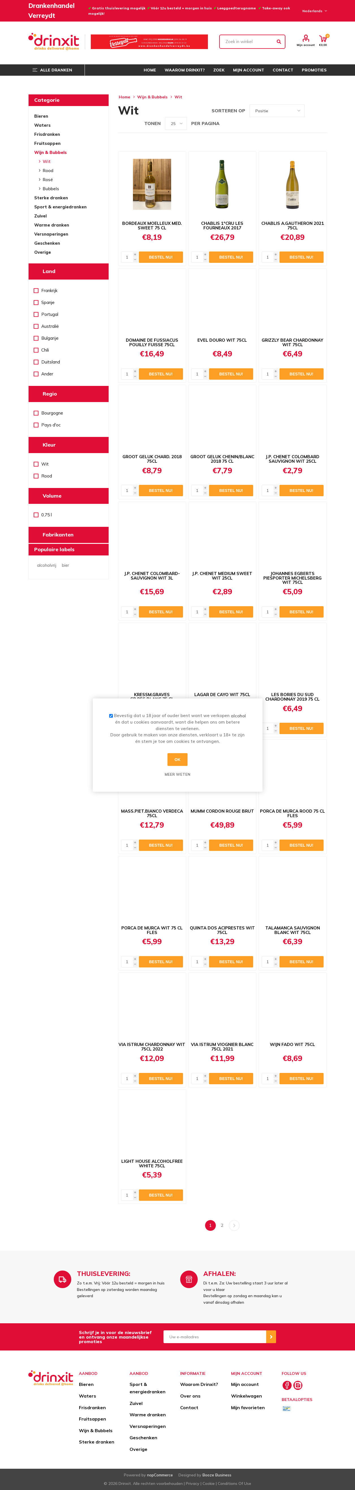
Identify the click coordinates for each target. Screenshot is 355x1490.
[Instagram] (297, 1385)
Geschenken (47, 243)
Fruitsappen (47, 143)
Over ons (190, 1396)
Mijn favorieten (248, 1407)
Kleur (49, 444)
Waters (42, 125)
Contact (189, 1407)
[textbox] (252, 42)
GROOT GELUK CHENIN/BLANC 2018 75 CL (222, 459)
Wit (47, 161)
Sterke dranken (51, 197)
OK (177, 759)
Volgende (234, 1225)
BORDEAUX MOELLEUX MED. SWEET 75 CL (152, 225)
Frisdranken (47, 134)
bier (65, 565)
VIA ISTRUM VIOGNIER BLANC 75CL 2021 (222, 1046)
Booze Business (217, 1475)
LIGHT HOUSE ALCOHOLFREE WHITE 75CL (152, 1163)
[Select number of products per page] (176, 123)
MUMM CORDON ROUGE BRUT (222, 811)
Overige (42, 252)
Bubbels (51, 188)
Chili (45, 350)
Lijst (322, 110)
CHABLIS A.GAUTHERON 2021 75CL (292, 225)
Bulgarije (50, 338)
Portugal (49, 314)
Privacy (192, 1483)
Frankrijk (49, 290)
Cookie (209, 1483)
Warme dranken (51, 225)
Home (124, 97)
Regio (50, 393)
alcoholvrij (46, 565)
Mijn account (306, 45)
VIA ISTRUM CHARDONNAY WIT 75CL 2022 (152, 1046)
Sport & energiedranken (60, 207)
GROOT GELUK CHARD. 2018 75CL (152, 459)
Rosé (48, 179)
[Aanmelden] (214, 1336)
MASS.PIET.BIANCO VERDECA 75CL (152, 813)
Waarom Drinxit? (199, 1384)
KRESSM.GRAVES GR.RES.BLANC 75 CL (152, 696)
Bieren (41, 116)
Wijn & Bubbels (50, 152)
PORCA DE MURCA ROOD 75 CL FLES (292, 813)
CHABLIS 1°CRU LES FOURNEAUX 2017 (222, 225)
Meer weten (177, 774)
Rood (48, 170)
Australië (50, 326)
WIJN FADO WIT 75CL (292, 1044)
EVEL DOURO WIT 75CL (222, 340)
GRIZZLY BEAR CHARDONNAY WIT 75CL (292, 342)
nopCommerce (160, 1475)
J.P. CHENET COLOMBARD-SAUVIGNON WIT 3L (152, 575)
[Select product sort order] (277, 110)
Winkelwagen (246, 1396)
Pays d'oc (51, 425)
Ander (47, 374)
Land (49, 271)
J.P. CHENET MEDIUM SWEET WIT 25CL (222, 575)
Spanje (48, 302)
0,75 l (46, 514)
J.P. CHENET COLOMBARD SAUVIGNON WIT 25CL (292, 459)
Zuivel (40, 216)
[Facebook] (287, 1385)
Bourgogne (52, 413)
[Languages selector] (314, 11)
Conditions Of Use (234, 1483)
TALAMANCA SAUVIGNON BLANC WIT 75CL (292, 930)
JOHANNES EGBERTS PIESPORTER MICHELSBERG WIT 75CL (292, 578)
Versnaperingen (51, 234)
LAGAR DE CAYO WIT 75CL (222, 694)
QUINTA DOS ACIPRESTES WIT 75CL (222, 930)
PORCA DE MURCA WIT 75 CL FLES (152, 930)
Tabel (311, 110)
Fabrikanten (58, 534)
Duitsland (50, 362)
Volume (52, 496)
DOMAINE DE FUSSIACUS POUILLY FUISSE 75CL (152, 342)
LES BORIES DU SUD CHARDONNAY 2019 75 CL (292, 696)
